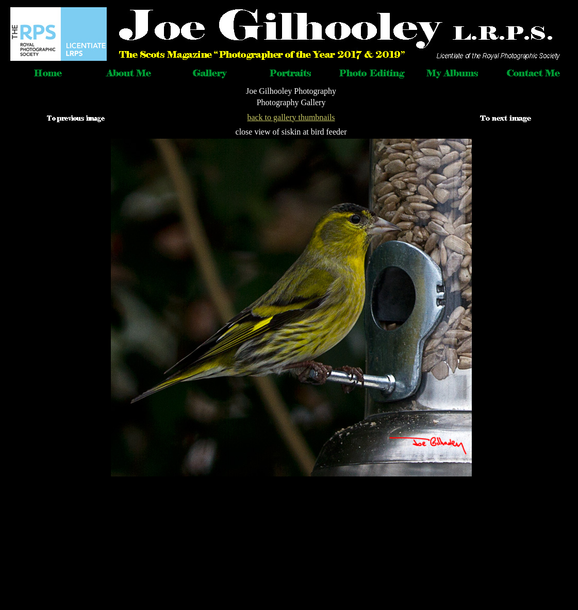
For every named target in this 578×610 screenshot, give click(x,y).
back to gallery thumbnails (291, 117)
